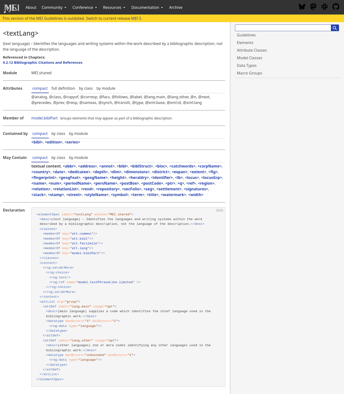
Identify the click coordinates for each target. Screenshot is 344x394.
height (118, 177)
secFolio (131, 189)
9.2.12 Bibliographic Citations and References (42, 62)
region (206, 183)
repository (108, 189)
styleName (96, 194)
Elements (245, 42)
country (40, 171)
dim (115, 171)
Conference (85, 7)
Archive (175, 7)
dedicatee (79, 171)
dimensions (137, 171)
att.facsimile (84, 243)
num (55, 183)
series (72, 142)
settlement (169, 189)
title (153, 194)
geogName (95, 177)
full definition (63, 88)
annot (106, 166)
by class (86, 88)
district (160, 171)
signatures (196, 189)
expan (180, 171)
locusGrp (211, 177)
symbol (120, 194)
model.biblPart (44, 118)
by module (105, 88)
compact (40, 88)
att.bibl (79, 239)
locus (192, 177)
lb (179, 177)
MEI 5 (136, 18)
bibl (37, 142)
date (59, 171)
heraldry (139, 177)
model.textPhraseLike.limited (105, 282)
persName (105, 183)
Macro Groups (249, 73)
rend (87, 189)
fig (212, 171)
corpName (210, 166)
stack (38, 194)
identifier (162, 177)
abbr (69, 166)
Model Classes (249, 57)
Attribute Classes (252, 50)
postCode (152, 183)
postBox (129, 183)
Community (54, 7)
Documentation (147, 7)
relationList (66, 189)
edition (54, 142)
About (31, 7)
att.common (81, 234)
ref (191, 183)
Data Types (247, 65)
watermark (173, 194)
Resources (114, 7)
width (195, 194)
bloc (161, 166)
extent (198, 171)
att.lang (79, 248)
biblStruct (141, 166)
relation (40, 189)
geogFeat (70, 177)
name (38, 183)
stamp (56, 194)
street (74, 194)
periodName (77, 183)
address (87, 166)
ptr (170, 183)
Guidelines (246, 35)
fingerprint (43, 177)
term (137, 194)
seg (149, 189)
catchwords (182, 166)
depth (100, 171)
